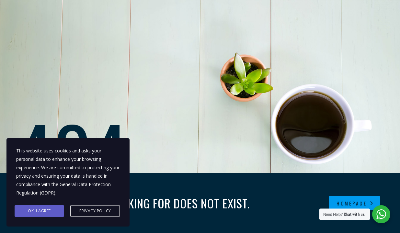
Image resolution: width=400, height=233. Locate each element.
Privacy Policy (95, 211)
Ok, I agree (39, 211)
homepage (355, 203)
